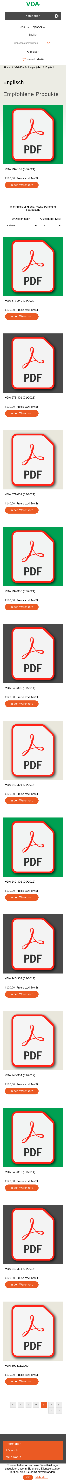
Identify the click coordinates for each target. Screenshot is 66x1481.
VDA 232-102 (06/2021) (20, 169)
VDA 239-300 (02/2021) (20, 591)
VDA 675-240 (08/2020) (20, 300)
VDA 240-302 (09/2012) (20, 881)
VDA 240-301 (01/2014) (20, 784)
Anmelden (33, 51)
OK (28, 1477)
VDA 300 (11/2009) (17, 1365)
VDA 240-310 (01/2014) (20, 1172)
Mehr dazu (41, 1477)
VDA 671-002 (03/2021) (20, 494)
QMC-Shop (39, 27)
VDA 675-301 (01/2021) (20, 397)
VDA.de (24, 27)
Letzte (59, 1411)
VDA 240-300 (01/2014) (20, 688)
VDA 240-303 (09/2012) (20, 978)
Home (7, 67)
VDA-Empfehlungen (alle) (28, 67)
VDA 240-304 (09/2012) (20, 1075)
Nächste (51, 1411)
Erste (13, 1405)
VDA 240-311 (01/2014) (20, 1269)
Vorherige (21, 1405)
